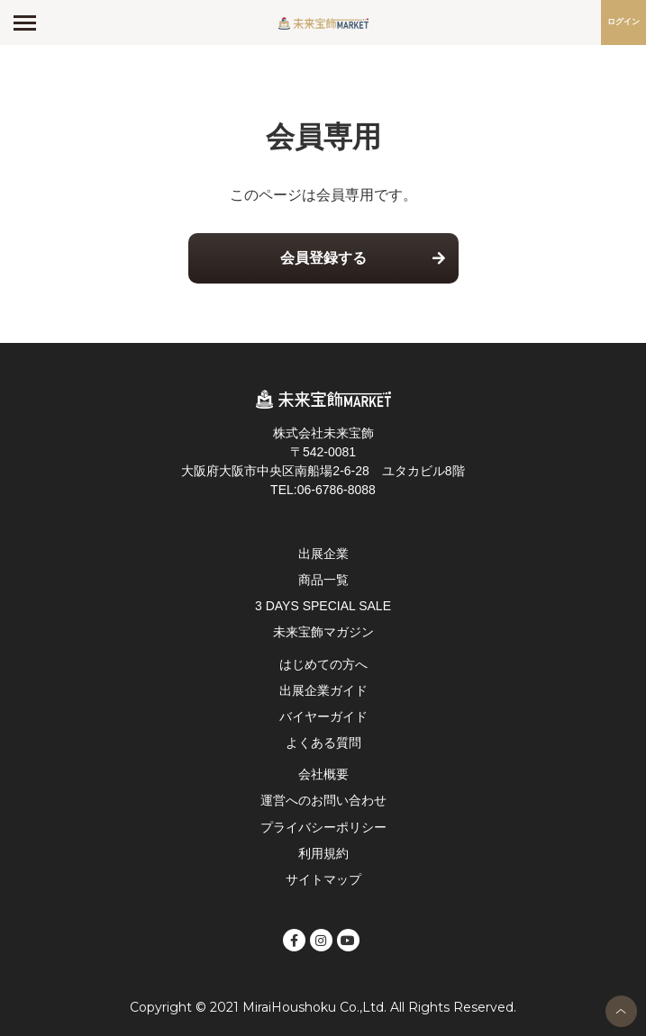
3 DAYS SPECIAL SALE (323, 606)
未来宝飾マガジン (323, 632)
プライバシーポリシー (323, 827)
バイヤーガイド (323, 716)
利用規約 (323, 853)
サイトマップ (323, 879)
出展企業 (323, 553)
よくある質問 (323, 742)
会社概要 (323, 774)
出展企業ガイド (323, 690)
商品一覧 (323, 579)
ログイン (623, 21)
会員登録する (323, 258)
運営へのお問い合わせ (323, 800)
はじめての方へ (323, 664)
